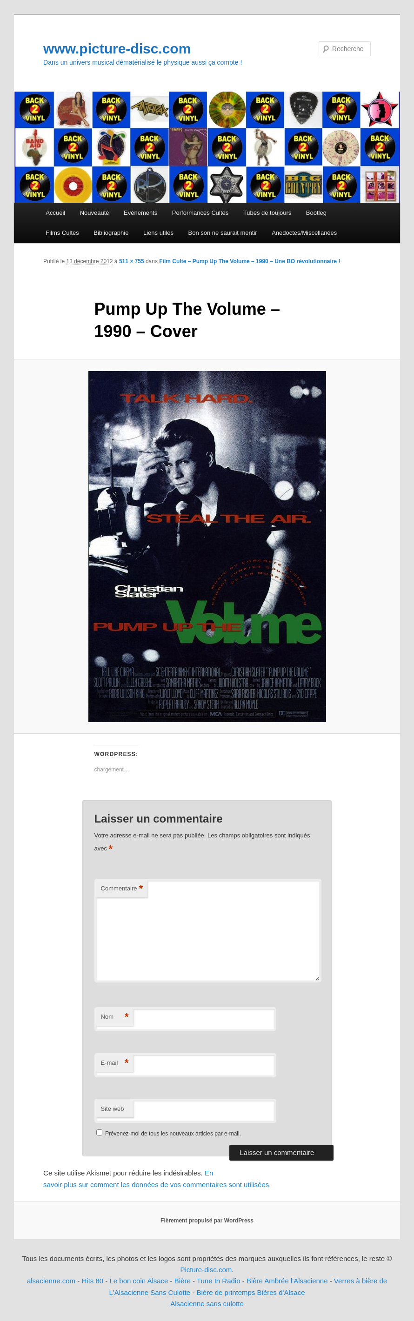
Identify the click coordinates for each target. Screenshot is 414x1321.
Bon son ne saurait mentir (222, 232)
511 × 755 (131, 261)
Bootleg (316, 212)
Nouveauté (94, 212)
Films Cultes (62, 232)
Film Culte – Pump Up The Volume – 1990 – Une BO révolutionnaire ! (249, 261)
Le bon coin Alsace (139, 1281)
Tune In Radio (219, 1281)
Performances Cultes (200, 212)
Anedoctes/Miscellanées (304, 232)
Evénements (140, 212)
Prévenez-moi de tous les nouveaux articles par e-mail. (173, 1133)
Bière (182, 1281)
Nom (115, 1017)
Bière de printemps (225, 1292)
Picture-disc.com (206, 1270)
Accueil (55, 212)
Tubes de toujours (267, 212)
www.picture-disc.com (117, 48)
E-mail (115, 1063)
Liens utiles (158, 232)
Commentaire (122, 889)
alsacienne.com (51, 1281)
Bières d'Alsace (281, 1292)
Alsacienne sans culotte (207, 1304)
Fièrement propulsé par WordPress (207, 1220)
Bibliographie (110, 232)
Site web (112, 1108)
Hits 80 (92, 1281)
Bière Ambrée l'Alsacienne (287, 1281)
